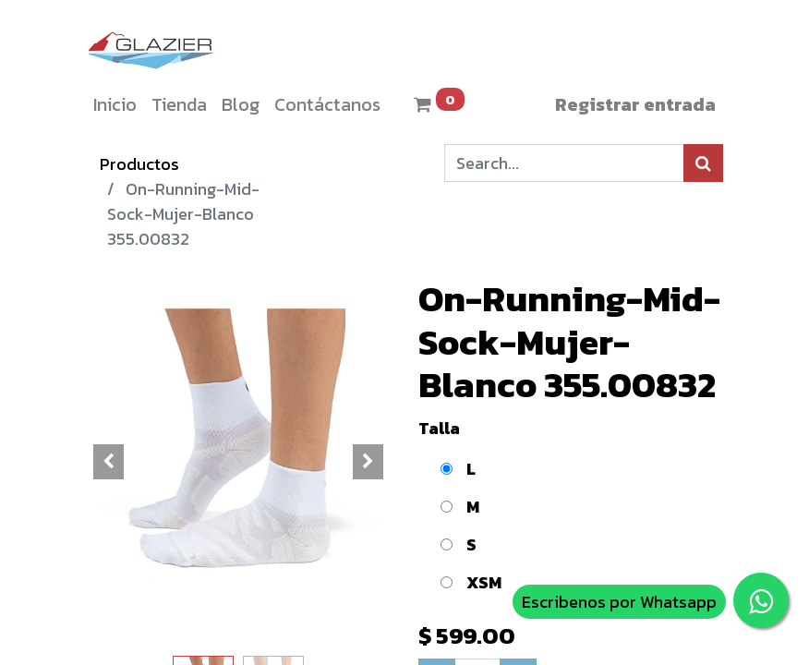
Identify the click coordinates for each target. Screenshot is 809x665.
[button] (109, 461)
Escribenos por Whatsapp (619, 601)
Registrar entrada (635, 104)
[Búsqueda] (703, 163)
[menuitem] (115, 104)
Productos (139, 163)
